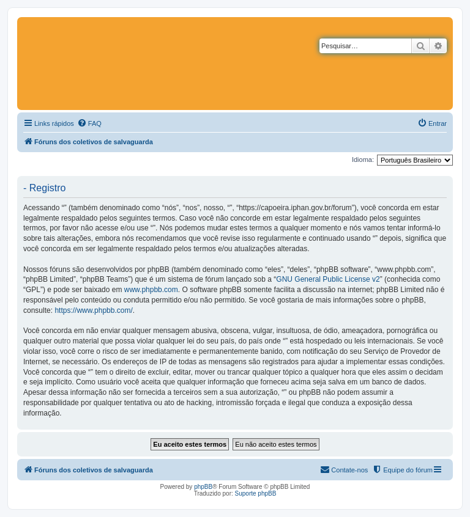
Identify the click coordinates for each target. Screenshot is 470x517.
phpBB (203, 486)
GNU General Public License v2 (327, 279)
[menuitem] (89, 123)
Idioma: (363, 159)
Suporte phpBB (256, 493)
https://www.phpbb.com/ (93, 310)
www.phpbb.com (151, 289)
